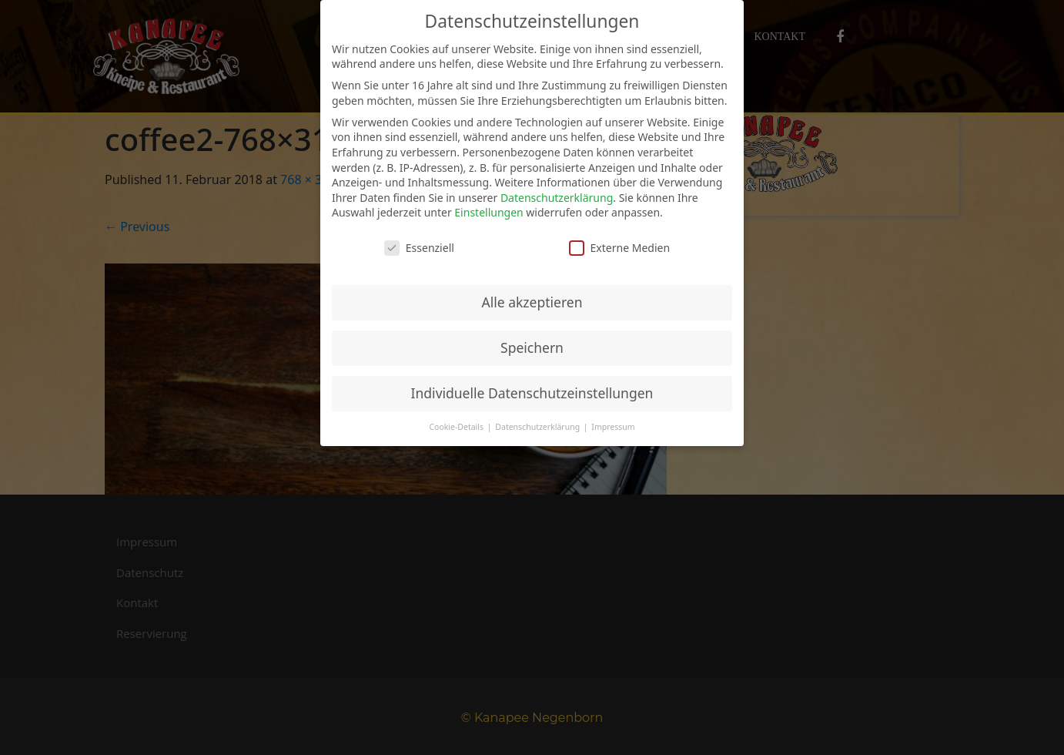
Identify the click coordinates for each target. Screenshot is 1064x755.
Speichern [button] (532, 347)
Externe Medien (619, 247)
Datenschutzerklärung (556, 197)
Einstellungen (488, 212)
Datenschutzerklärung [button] (538, 426)
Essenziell (419, 247)
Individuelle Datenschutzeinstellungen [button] (532, 393)
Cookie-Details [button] (457, 426)
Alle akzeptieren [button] (532, 302)
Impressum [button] (612, 426)
